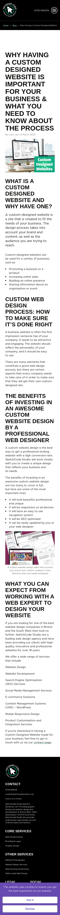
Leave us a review (13, 798)
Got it (30, 900)
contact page (42, 742)
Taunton (21, 814)
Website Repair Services (16, 864)
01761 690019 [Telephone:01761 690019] (41, 10)
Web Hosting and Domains (17, 869)
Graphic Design (12, 846)
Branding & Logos (13, 841)
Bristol (10, 822)
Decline (30, 909)
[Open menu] (54, 10)
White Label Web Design (16, 873)
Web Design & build (14, 837)
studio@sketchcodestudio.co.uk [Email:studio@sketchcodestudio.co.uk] (19, 794)
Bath (29, 812)
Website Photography (15, 860)
